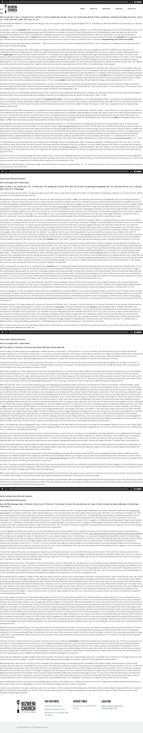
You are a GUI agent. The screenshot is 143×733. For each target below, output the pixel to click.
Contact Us (132, 9)
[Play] (3, 2)
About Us (93, 9)
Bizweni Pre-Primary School (55, 709)
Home (82, 9)
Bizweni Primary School (53, 706)
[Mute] (135, 2)
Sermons (119, 9)
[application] (71, 2)
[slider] (68, 1)
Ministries (106, 9)
